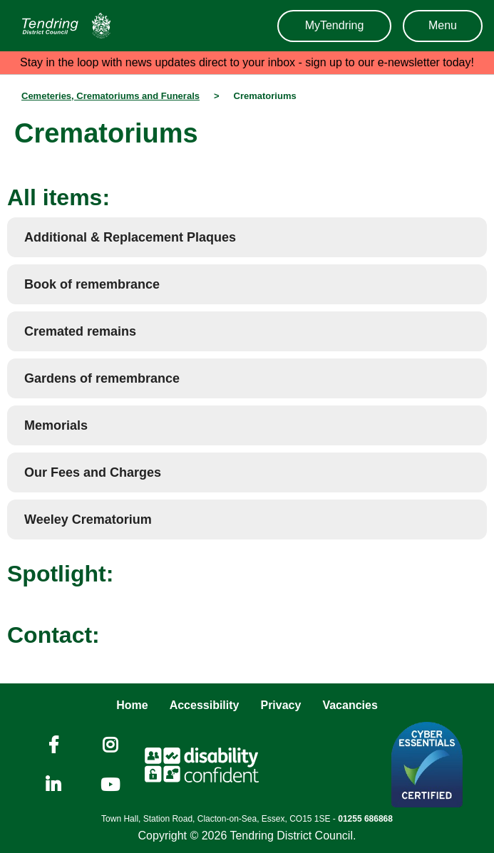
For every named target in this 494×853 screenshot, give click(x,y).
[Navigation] (62, 26)
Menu (442, 25)
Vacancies (349, 705)
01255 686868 (365, 819)
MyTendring (334, 25)
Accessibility (205, 705)
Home (132, 705)
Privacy (280, 705)
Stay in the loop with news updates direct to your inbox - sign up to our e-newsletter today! (247, 62)
